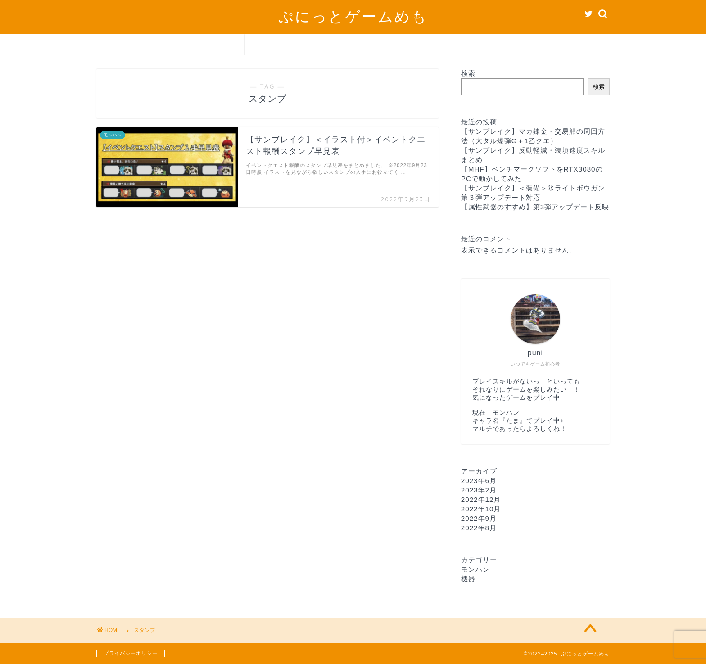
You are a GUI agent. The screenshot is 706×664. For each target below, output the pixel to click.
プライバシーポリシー (131, 653)
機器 (407, 45)
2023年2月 (479, 490)
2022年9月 (479, 518)
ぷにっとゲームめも (353, 16)
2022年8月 (479, 528)
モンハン (299, 45)
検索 (468, 73)
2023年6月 (479, 480)
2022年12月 (481, 499)
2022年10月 (481, 509)
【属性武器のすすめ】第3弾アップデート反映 (535, 207)
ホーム (190, 45)
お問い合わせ (516, 45)
